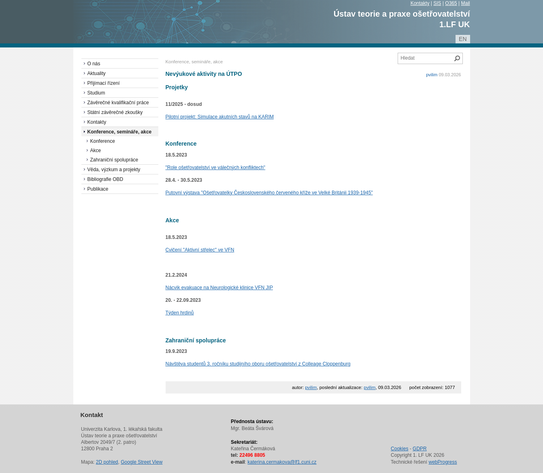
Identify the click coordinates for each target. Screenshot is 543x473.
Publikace (98, 189)
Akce (95, 150)
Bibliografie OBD (105, 179)
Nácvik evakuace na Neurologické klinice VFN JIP (219, 287)
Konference (102, 141)
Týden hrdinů (180, 313)
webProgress (442, 462)
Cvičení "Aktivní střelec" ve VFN (200, 250)
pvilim (431, 74)
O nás (93, 64)
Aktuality (96, 73)
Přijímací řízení (103, 83)
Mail (465, 3)
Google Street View (141, 462)
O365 (451, 3)
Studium (96, 93)
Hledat (457, 58)
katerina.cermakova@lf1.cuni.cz (281, 462)
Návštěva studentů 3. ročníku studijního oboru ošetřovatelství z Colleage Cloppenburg (258, 364)
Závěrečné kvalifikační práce (118, 102)
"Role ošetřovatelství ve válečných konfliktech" (216, 167)
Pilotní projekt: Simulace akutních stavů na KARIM (220, 117)
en (462, 39)
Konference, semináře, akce (119, 132)
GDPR (420, 449)
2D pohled (107, 462)
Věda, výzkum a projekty (114, 169)
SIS (437, 3)
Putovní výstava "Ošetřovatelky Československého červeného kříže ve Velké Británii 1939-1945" (269, 193)
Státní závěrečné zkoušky (115, 112)
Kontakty (420, 3)
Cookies (399, 449)
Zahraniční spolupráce (114, 160)
